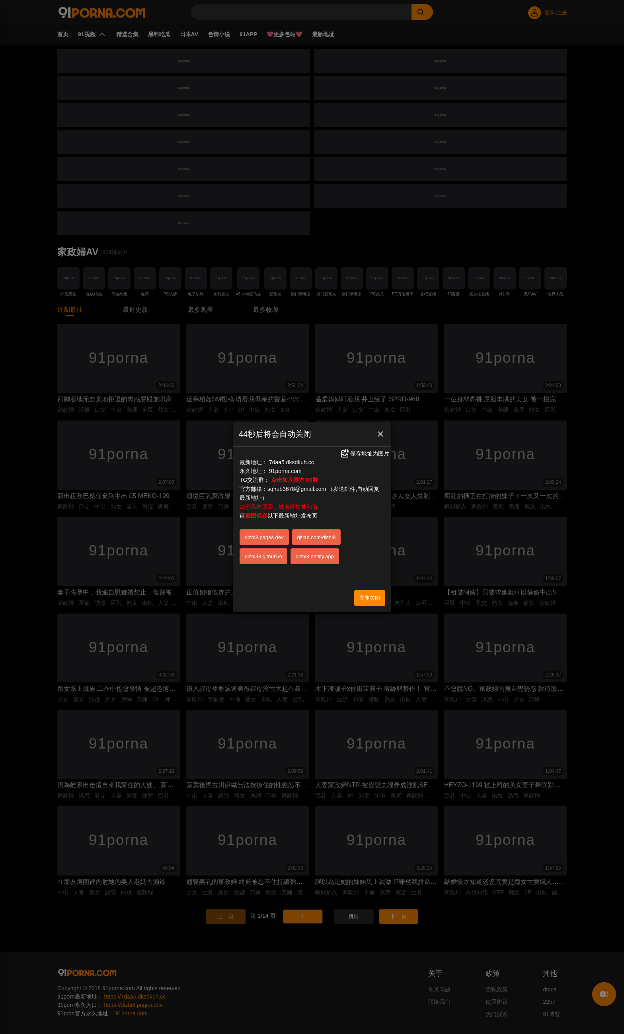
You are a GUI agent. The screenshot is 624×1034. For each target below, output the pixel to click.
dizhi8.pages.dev (264, 509)
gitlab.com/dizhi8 (316, 509)
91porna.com (285, 443)
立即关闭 (369, 570)
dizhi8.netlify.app (315, 529)
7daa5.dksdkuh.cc (291, 434)
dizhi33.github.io (263, 529)
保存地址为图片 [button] (364, 425)
